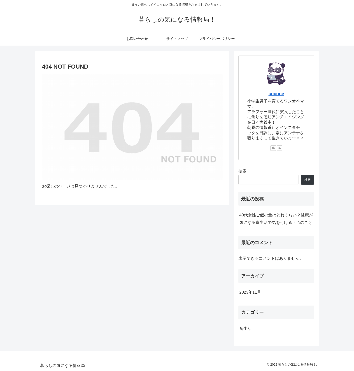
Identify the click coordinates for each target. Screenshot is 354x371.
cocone (276, 93)
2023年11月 (250, 292)
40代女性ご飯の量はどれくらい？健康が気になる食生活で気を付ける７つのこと (276, 219)
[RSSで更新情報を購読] (279, 148)
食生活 (245, 328)
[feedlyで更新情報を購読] (273, 148)
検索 (242, 171)
